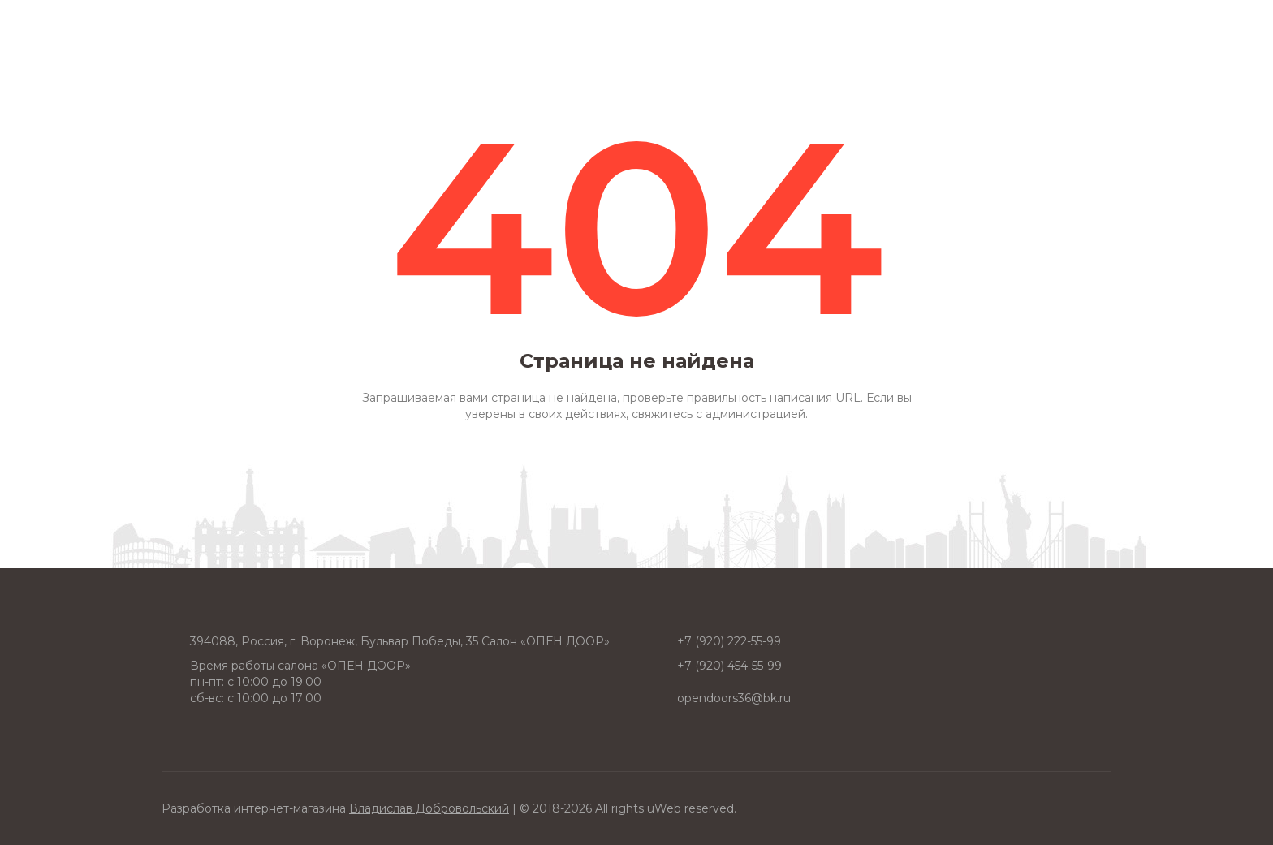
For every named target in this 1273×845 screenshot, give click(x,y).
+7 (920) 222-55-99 (729, 641)
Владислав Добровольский (429, 808)
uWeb (664, 808)
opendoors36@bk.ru (734, 698)
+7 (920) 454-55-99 (729, 665)
